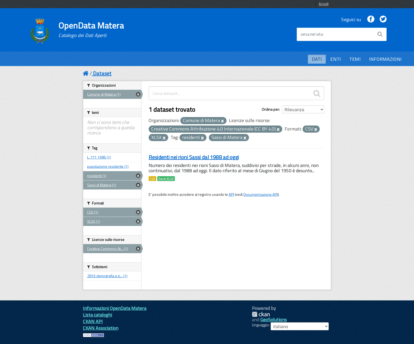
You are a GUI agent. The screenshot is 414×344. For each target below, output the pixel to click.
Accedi (323, 4)
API (231, 194)
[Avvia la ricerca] (380, 34)
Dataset (102, 73)
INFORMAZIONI (385, 59)
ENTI (335, 59)
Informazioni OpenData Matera (114, 308)
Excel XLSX (166, 178)
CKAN (261, 314)
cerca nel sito (312, 34)
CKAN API (93, 321)
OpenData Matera (91, 29)
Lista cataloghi (97, 314)
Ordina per (270, 109)
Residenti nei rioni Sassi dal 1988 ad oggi (194, 157)
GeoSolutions (273, 319)
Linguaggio (260, 325)
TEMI (355, 59)
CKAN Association (100, 328)
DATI (317, 59)
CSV (152, 178)
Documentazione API (260, 194)
